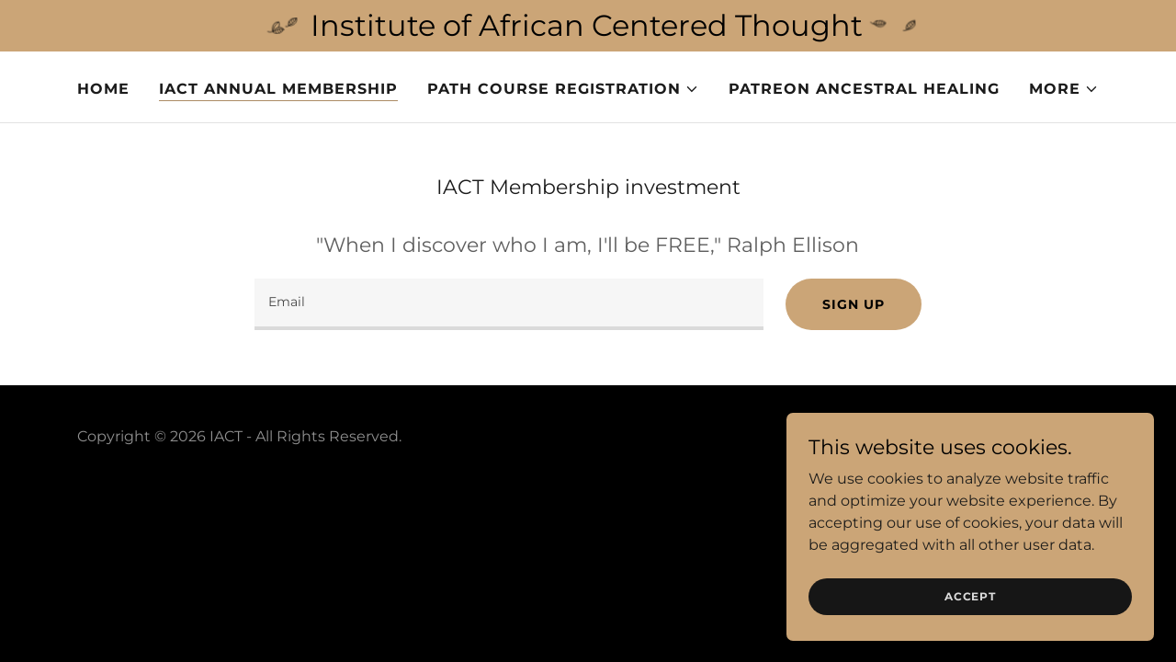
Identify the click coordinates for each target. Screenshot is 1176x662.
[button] (563, 89)
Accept (970, 596)
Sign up (853, 304)
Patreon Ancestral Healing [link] (864, 88)
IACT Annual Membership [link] (278, 88)
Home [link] (103, 88)
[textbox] (508, 304)
